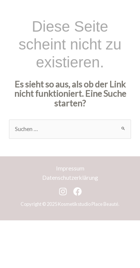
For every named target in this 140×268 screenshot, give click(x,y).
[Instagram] (63, 191)
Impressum (70, 168)
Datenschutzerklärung (70, 177)
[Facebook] (77, 191)
